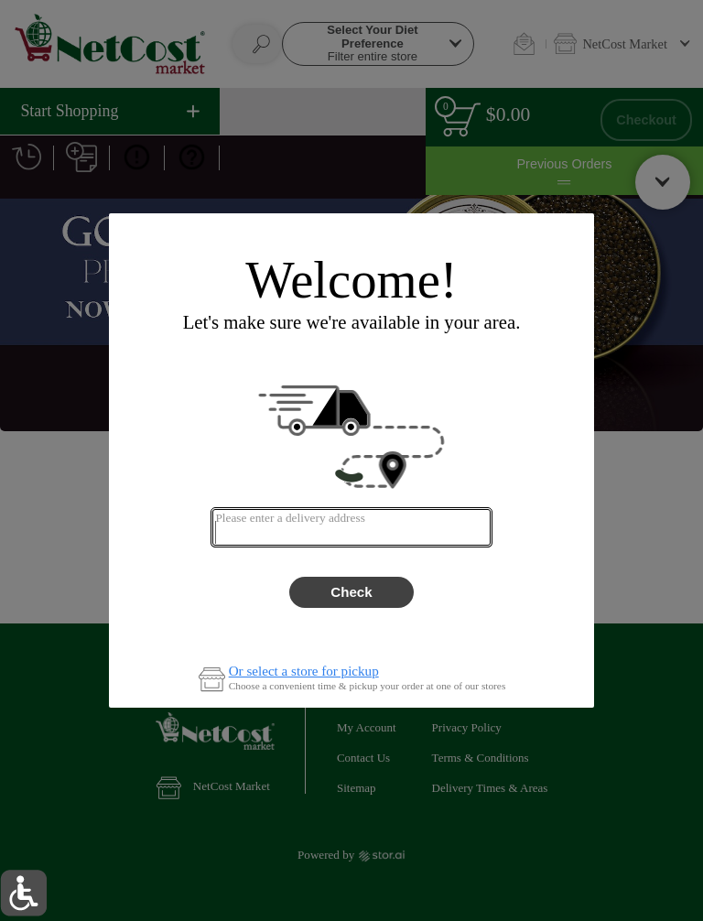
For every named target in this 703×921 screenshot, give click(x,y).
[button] (23, 893)
